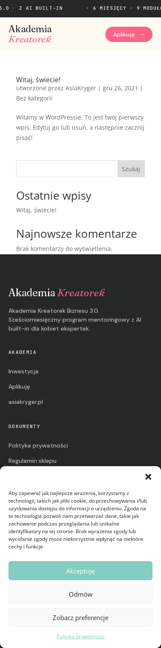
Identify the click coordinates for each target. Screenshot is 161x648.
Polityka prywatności (80, 636)
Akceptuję (80, 571)
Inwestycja (23, 371)
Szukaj (131, 169)
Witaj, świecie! (38, 79)
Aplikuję (129, 34)
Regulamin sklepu (32, 460)
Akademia (30, 34)
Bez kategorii (34, 98)
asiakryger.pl (25, 402)
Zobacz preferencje (80, 617)
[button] (148, 477)
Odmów (81, 594)
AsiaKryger (80, 88)
